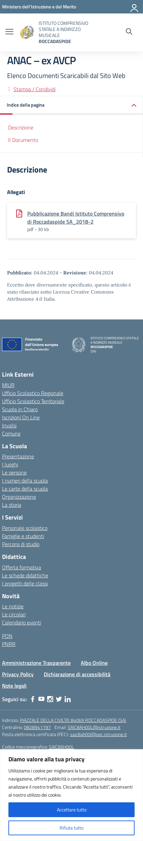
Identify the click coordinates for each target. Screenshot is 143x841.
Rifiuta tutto (71, 827)
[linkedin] (68, 699)
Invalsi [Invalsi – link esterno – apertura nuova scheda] (9, 425)
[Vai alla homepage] (27, 32)
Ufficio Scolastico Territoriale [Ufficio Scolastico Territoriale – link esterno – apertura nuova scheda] (33, 401)
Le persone (14, 472)
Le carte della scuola (25, 489)
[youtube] (41, 699)
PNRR (8, 644)
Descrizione (20, 127)
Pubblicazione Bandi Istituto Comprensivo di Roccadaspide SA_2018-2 (75, 217)
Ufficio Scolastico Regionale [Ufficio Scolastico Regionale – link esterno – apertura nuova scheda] (32, 393)
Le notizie (13, 606)
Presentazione (18, 456)
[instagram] (50, 699)
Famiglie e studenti (23, 536)
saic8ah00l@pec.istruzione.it (98, 734)
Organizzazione (19, 497)
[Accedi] (134, 6)
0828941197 (37, 727)
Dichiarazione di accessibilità (77, 674)
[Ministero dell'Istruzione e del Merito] (39, 6)
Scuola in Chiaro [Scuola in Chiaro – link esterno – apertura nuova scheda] (20, 409)
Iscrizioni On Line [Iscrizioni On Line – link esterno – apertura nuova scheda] (21, 417)
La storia (11, 505)
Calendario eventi (21, 622)
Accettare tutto (71, 809)
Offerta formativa (21, 567)
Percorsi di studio (20, 544)
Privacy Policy (18, 674)
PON (7, 636)
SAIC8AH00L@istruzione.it (94, 727)
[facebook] (33, 699)
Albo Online (94, 663)
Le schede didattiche (25, 575)
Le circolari (14, 614)
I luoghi (10, 464)
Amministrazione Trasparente (36, 663)
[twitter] (59, 699)
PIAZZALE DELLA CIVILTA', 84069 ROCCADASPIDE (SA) (73, 720)
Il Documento (23, 140)
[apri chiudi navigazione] (9, 32)
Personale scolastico (24, 528)
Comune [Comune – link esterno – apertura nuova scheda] (11, 433)
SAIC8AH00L (61, 746)
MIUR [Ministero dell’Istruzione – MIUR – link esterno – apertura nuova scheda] (8, 385)
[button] (71, 105)
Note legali (14, 686)
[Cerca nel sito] (129, 32)
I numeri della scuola (25, 480)
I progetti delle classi (25, 583)
